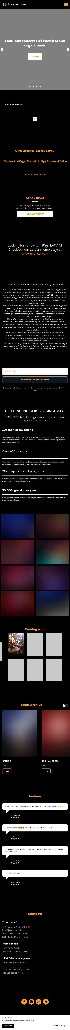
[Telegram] (46, 1002)
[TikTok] (38, 1002)
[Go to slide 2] (31, 86)
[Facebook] (24, 1002)
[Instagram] (31, 1002)
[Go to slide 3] (33, 86)
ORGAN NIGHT (35, 198)
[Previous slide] (2, 49)
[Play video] (35, 119)
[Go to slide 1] (29, 86)
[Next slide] (68, 49)
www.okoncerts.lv (35, 254)
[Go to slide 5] (38, 86)
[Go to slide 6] (40, 86)
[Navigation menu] (66, 4)
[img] (35, 186)
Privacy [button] (64, 388)
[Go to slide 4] (36, 86)
